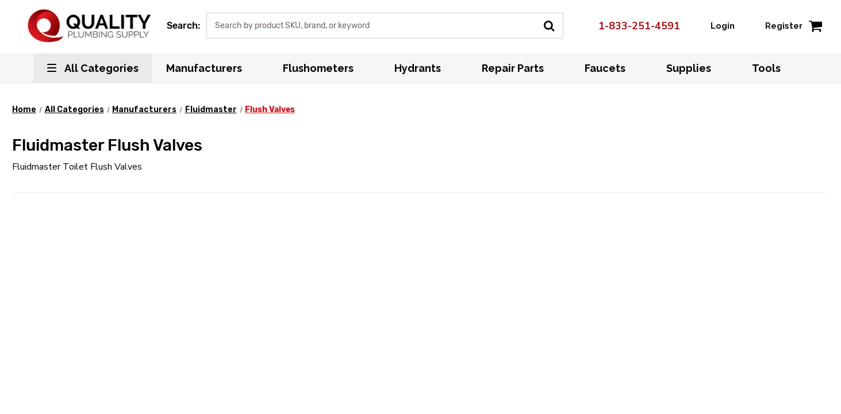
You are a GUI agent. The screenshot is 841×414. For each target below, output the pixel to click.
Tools (773, 68)
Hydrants (424, 68)
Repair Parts (519, 68)
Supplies (695, 68)
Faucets (612, 68)
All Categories (93, 68)
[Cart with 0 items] (815, 25)
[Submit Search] (553, 24)
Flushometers (325, 68)
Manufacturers (210, 68)
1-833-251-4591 (632, 26)
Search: (183, 25)
